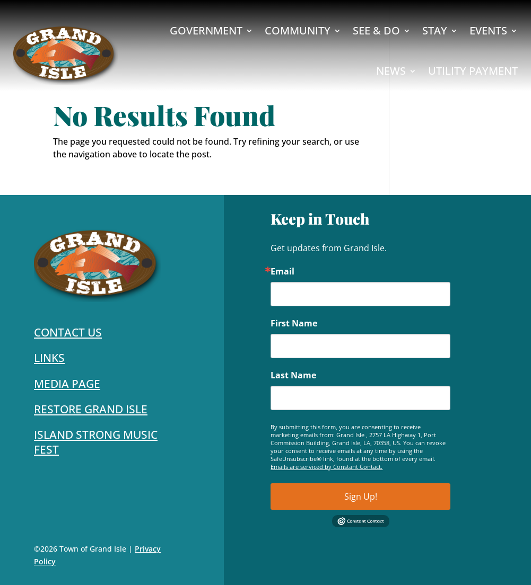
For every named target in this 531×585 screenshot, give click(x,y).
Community (297, 30)
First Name (294, 323)
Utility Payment (473, 71)
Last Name (293, 375)
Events (488, 30)
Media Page (67, 383)
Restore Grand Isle (90, 409)
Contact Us (68, 332)
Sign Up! (360, 496)
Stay (434, 30)
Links (49, 357)
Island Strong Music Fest (96, 441)
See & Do (376, 30)
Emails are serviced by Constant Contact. (326, 467)
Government (206, 30)
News (391, 71)
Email (282, 271)
